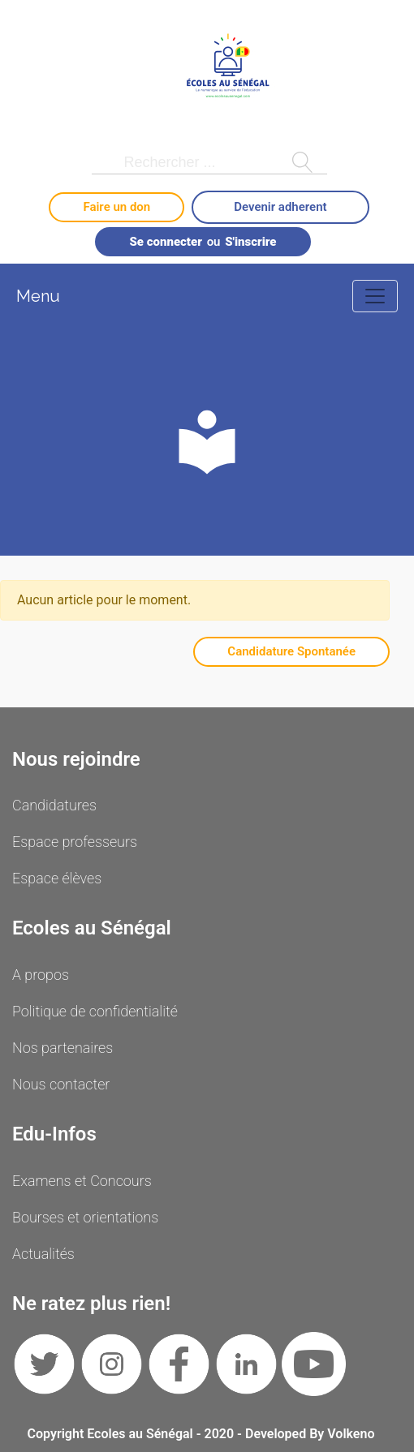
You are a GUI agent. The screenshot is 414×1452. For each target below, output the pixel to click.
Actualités (43, 1253)
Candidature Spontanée (291, 651)
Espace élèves (56, 878)
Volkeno (350, 1433)
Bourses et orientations (85, 1217)
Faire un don (116, 207)
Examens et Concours (82, 1180)
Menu (38, 296)
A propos (40, 974)
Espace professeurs (74, 841)
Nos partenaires (62, 1047)
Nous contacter (61, 1084)
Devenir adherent (280, 207)
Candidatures (54, 805)
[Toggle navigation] (375, 296)
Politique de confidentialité (95, 1011)
